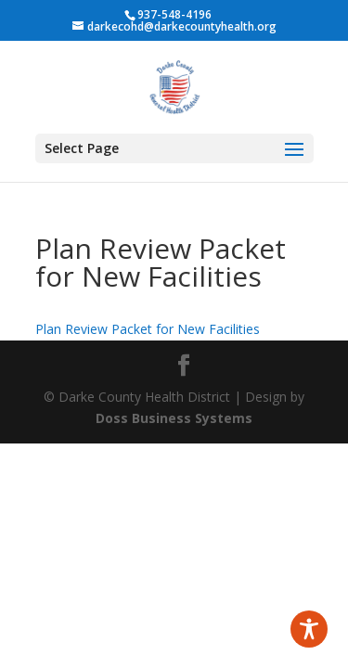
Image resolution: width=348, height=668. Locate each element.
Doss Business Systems (174, 418)
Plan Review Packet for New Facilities (147, 329)
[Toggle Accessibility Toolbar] (309, 629)
